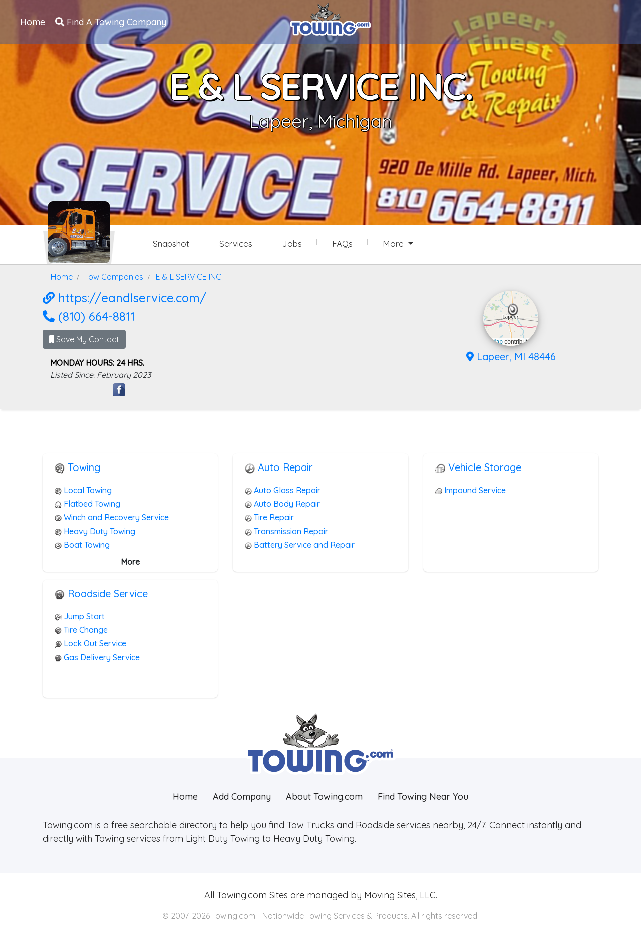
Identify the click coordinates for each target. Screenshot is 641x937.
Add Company (242, 796)
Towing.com (240, 895)
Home (32, 22)
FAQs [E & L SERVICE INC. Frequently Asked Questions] (342, 243)
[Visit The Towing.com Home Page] (330, 18)
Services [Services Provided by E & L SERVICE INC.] (235, 243)
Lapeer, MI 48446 (511, 356)
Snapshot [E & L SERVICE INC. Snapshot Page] (171, 243)
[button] (513, 310)
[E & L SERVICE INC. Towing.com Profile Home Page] (79, 232)
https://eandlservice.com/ (124, 297)
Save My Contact (84, 339)
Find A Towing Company (110, 22)
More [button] (394, 243)
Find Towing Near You (423, 796)
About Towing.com (324, 796)
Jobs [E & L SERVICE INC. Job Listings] (292, 243)
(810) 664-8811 (89, 316)
